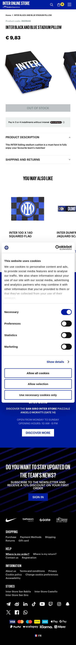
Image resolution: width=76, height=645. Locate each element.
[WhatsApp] (25, 612)
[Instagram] (59, 604)
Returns (10, 540)
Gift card (24, 540)
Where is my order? (17, 554)
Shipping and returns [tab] (23, 159)
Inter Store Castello (46, 591)
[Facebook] (17, 612)
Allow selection (38, 384)
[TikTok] (34, 604)
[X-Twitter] (8, 612)
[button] (38, 635)
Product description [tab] (22, 137)
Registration (29, 557)
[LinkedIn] (25, 604)
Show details (55, 361)
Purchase (11, 537)
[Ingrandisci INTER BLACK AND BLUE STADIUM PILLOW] (28, 72)
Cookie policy (14, 574)
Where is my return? (44, 554)
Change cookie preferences (42, 574)
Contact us (12, 557)
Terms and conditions (32, 571)
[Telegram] (8, 604)
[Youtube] (42, 604)
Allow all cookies (38, 373)
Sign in (38, 497)
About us (11, 571)
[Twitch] (50, 604)
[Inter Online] (16, 4)
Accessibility (13, 578)
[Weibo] (17, 604)
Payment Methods (30, 537)
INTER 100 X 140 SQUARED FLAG (20, 234)
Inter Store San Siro (17, 595)
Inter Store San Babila (18, 591)
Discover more (38, 433)
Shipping (50, 537)
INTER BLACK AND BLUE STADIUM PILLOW (33, 15)
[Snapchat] (67, 604)
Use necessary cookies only (38, 394)
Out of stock (38, 108)
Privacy (52, 571)
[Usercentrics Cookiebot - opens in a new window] (55, 247)
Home (8, 15)
